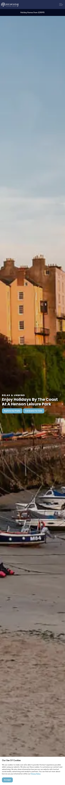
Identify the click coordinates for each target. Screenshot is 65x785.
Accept (7, 780)
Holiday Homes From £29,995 (32, 12)
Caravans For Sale (33, 410)
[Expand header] (61, 4)
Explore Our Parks (12, 410)
